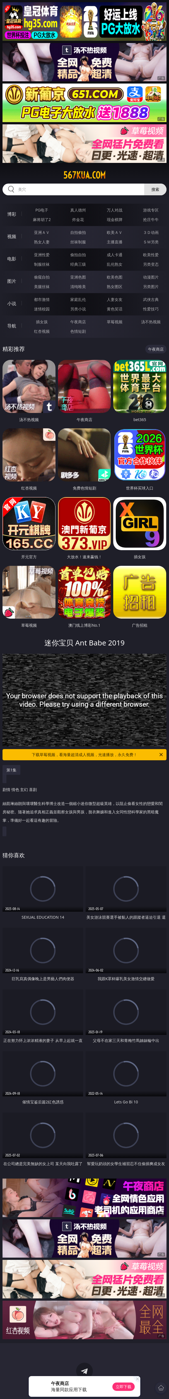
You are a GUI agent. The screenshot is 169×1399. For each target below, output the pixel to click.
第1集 (11, 770)
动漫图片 (151, 277)
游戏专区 (151, 210)
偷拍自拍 (78, 254)
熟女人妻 (42, 241)
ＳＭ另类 (151, 241)
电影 (11, 259)
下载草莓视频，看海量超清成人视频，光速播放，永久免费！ (98, 754)
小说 (11, 303)
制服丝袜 (42, 264)
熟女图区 (114, 286)
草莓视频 (114, 321)
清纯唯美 (78, 286)
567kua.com (84, 175)
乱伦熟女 (114, 264)
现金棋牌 (114, 219)
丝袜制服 (78, 241)
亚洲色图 (78, 277)
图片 (11, 281)
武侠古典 (151, 299)
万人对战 (114, 210)
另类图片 (151, 286)
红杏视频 (42, 331)
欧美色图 (114, 277)
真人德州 (78, 210)
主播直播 (114, 241)
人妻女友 (114, 299)
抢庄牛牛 (151, 219)
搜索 (155, 189)
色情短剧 (78, 331)
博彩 (11, 214)
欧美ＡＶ (114, 232)
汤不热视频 (151, 321)
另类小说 (78, 309)
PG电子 (42, 210)
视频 (11, 236)
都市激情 (42, 299)
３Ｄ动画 (151, 232)
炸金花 (78, 219)
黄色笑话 (114, 309)
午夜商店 (78, 321)
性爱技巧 (151, 309)
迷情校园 (42, 309)
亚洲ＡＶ (42, 232)
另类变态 (151, 264)
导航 (11, 326)
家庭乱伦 (78, 299)
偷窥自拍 (42, 277)
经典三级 (78, 264)
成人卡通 (114, 254)
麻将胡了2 (42, 219)
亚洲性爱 (42, 254)
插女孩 (42, 321)
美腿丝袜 (42, 286)
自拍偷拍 (78, 232)
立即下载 (123, 1386)
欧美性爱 (151, 254)
